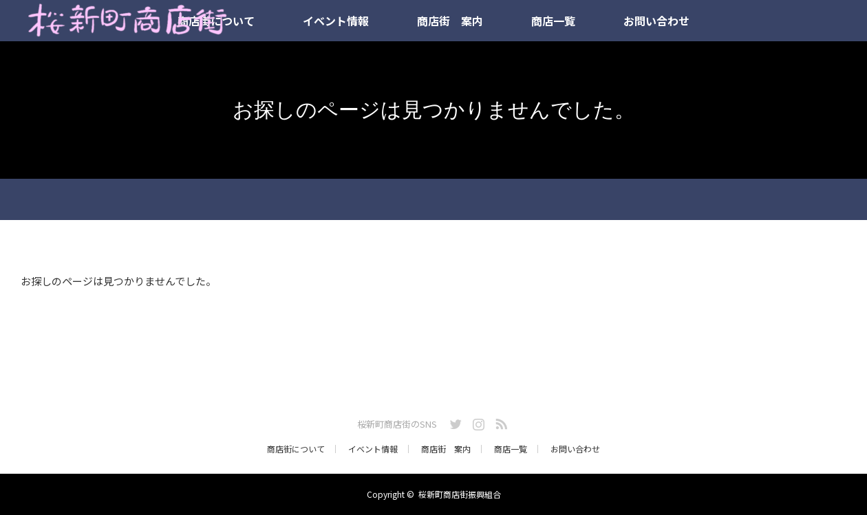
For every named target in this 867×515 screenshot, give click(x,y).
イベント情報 (336, 20)
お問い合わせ (656, 20)
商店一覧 (553, 20)
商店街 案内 (450, 20)
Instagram (477, 421)
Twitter (454, 421)
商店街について (296, 449)
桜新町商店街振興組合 (459, 494)
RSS (499, 421)
